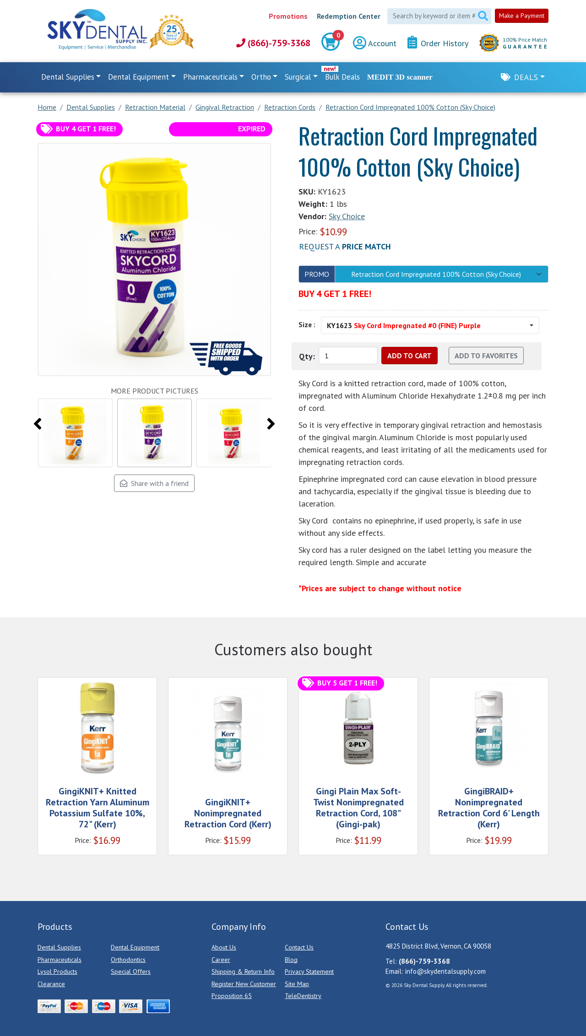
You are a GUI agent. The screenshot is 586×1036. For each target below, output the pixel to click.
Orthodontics (128, 959)
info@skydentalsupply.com (445, 971)
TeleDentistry (303, 996)
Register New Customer (244, 984)
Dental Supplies (59, 947)
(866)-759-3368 (273, 43)
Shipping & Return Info (243, 971)
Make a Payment (521, 15)
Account (374, 43)
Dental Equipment (135, 947)
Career (221, 959)
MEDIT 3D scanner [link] (400, 77)
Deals (526, 77)
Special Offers (131, 971)
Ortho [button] (261, 77)
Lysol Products (57, 971)
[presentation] (37, 424)
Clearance (51, 984)
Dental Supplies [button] (67, 77)
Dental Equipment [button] (138, 77)
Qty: (307, 356)
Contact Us (299, 947)
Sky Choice (347, 216)
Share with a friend (154, 483)
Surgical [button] (298, 77)
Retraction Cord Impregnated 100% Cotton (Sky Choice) (436, 274)
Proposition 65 (232, 996)
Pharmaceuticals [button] (210, 77)
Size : (306, 324)
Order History (437, 43)
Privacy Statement (309, 971)
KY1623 (404, 325)
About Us (224, 947)
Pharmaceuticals (59, 959)
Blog (291, 959)
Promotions (288, 16)
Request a (345, 246)
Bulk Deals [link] (342, 77)
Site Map (297, 984)
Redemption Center (348, 16)
